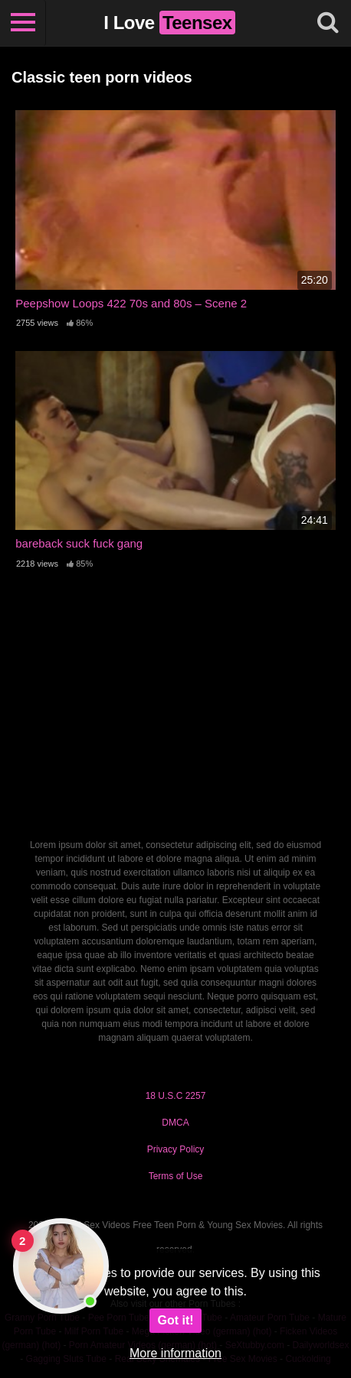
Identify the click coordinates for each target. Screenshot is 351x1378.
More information (175, 1353)
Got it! (175, 1320)
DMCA (175, 1122)
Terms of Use (176, 1176)
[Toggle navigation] (23, 23)
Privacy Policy (176, 1149)
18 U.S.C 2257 (176, 1095)
